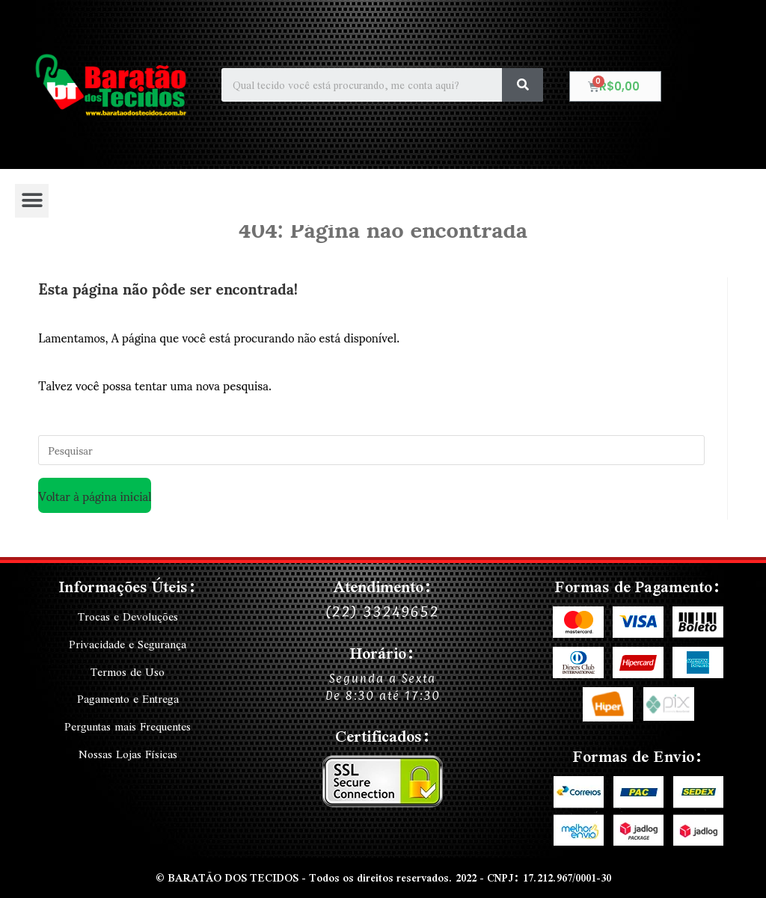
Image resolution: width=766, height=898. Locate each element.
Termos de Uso (127, 671)
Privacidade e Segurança (128, 644)
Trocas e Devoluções (127, 617)
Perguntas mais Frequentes (128, 724)
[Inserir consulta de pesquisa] (371, 450)
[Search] (522, 85)
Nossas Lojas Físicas (128, 751)
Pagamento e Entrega (127, 698)
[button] (32, 201)
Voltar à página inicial (94, 495)
